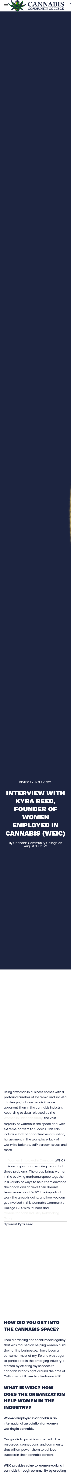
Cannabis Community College (35, 843)
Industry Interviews (35, 782)
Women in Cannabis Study (23, 1118)
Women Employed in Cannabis (31, 1160)
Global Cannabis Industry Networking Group (31, 1216)
